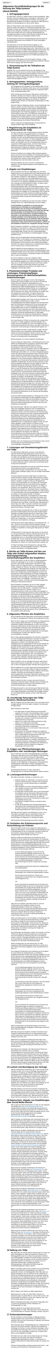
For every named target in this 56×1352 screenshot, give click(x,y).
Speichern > (6, 2)
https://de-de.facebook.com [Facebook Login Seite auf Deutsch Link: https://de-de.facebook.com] (35, 1133)
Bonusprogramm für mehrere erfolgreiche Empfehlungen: (30, 371)
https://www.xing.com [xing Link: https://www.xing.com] (26, 1232)
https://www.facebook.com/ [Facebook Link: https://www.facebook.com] (18, 1133)
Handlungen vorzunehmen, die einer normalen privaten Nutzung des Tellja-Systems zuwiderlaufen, (30, 725)
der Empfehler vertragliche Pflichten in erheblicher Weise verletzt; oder (30, 802)
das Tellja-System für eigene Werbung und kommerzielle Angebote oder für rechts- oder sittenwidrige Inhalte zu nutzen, (32, 712)
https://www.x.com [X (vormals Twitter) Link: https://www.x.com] (44, 1211)
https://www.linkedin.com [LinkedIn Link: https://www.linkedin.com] (34, 1190)
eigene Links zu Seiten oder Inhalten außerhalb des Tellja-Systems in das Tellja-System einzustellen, (31, 722)
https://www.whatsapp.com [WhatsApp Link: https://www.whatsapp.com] (37, 1169)
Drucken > (46, 2)
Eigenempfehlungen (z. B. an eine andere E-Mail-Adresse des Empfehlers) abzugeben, (32, 728)
